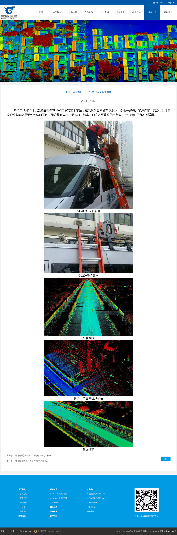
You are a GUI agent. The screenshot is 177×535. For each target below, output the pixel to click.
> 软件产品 (91, 507)
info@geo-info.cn (25, 531)
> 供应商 (21, 507)
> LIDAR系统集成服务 (59, 494)
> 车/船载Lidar (92, 503)
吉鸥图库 (120, 12)
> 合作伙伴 (22, 503)
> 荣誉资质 (22, 498)
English (171, 2)
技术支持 (136, 12)
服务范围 (73, 12)
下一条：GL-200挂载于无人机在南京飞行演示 (27, 461)
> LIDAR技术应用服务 (59, 498)
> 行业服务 (54, 503)
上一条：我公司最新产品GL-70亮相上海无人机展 (28, 455)
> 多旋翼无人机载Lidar (96, 498)
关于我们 (57, 12)
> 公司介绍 (22, 494)
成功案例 (104, 12)
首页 (41, 12)
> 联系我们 (22, 511)
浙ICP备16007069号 (168, 531)
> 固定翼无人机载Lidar (96, 494)
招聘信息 (168, 12)
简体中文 (160, 2)
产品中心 (89, 12)
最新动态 (152, 12)
